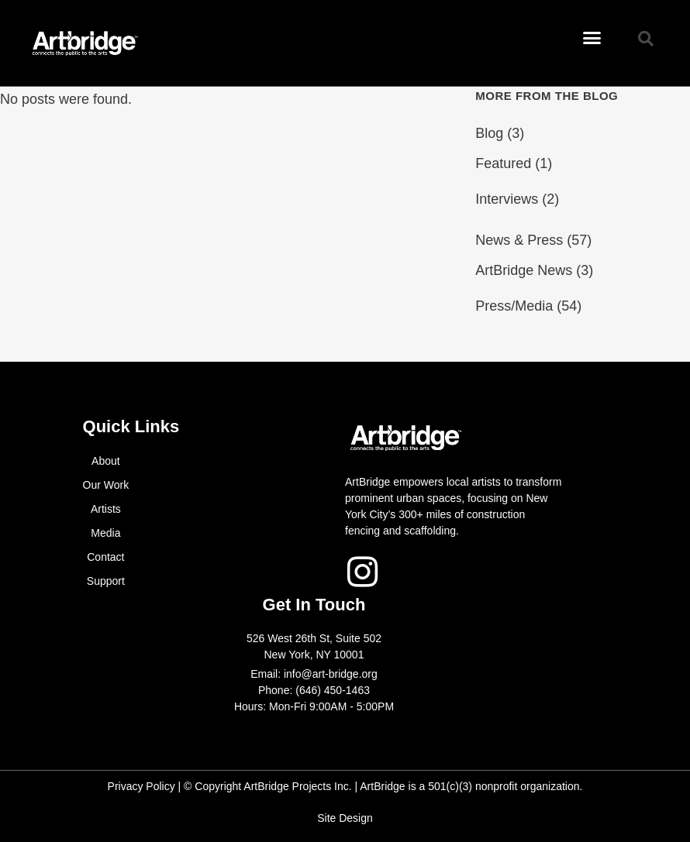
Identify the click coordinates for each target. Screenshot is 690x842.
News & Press (519, 240)
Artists (106, 509)
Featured (503, 163)
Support (106, 581)
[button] (592, 38)
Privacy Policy (141, 786)
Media (105, 533)
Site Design (345, 818)
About (105, 461)
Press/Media (514, 306)
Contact (105, 557)
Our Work (106, 485)
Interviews (506, 199)
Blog (489, 133)
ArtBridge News (523, 270)
